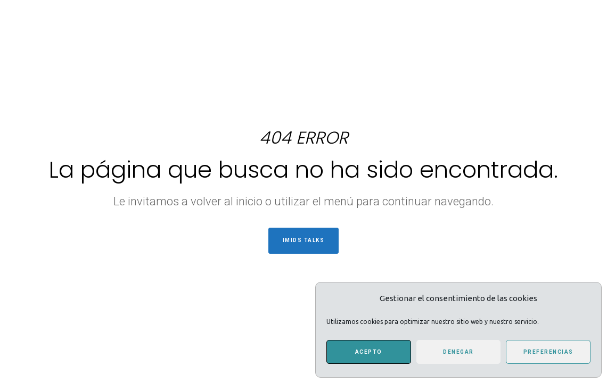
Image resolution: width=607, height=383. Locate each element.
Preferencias (548, 352)
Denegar (458, 352)
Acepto (368, 352)
